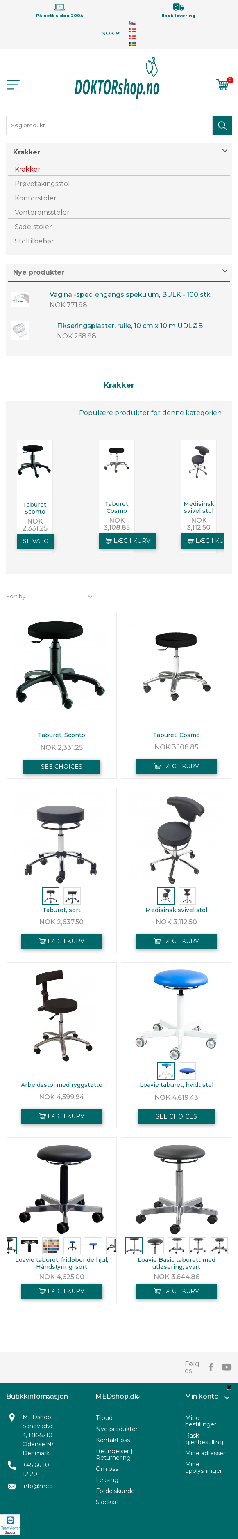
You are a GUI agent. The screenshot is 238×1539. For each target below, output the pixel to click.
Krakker (28, 169)
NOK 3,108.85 (117, 524)
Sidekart (107, 1502)
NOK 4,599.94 (61, 1097)
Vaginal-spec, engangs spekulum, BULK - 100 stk (130, 295)
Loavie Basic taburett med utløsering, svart (176, 1263)
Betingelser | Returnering (114, 1454)
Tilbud (104, 1418)
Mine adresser (205, 1453)
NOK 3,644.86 (176, 1277)
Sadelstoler (33, 227)
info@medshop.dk (49, 1486)
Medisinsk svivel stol (199, 507)
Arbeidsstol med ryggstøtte (61, 1085)
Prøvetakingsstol (42, 184)
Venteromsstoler (42, 212)
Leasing (107, 1480)
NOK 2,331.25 (35, 524)
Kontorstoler (36, 198)
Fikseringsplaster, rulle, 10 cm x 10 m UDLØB (130, 326)
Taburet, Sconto (35, 508)
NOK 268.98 (76, 336)
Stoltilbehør (34, 241)
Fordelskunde (115, 1491)
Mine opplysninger (203, 1467)
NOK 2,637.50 (61, 922)
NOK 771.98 (68, 305)
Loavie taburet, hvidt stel (176, 1085)
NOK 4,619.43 (176, 1097)
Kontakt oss (113, 1440)
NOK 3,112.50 (199, 524)
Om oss (107, 1468)
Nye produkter (38, 272)
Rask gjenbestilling (204, 1438)
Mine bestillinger (200, 1421)
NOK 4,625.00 (61, 1277)
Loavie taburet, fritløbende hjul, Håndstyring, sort (61, 1263)
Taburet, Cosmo (116, 507)
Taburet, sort (61, 910)
